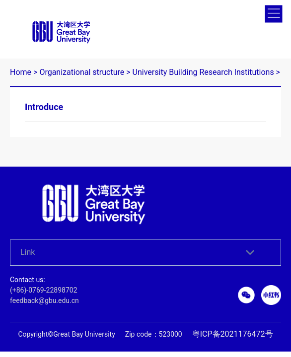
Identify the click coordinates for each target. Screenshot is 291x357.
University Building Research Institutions (203, 64)
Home (20, 64)
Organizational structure (81, 64)
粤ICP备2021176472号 (232, 326)
